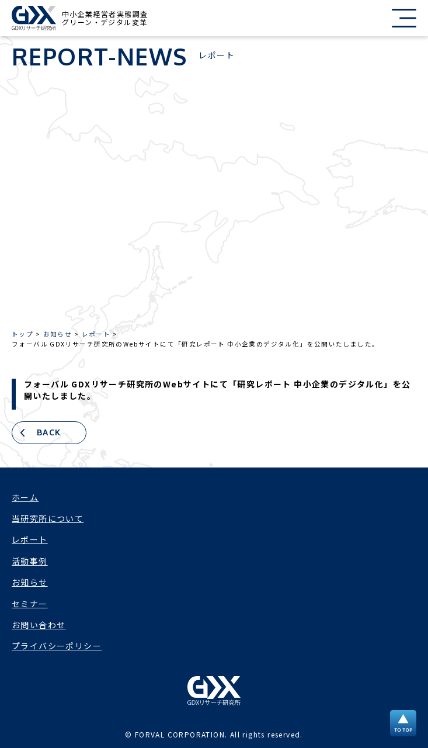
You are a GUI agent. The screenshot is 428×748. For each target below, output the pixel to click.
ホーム (25, 497)
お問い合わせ (38, 625)
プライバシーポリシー (57, 646)
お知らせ (30, 582)
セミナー (30, 604)
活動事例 (30, 561)
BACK (49, 432)
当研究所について (47, 518)
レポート (30, 539)
